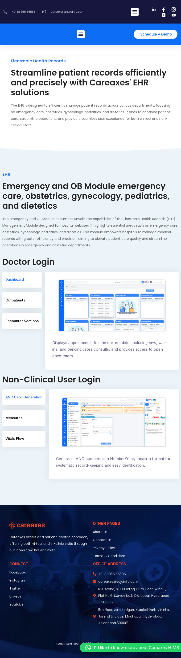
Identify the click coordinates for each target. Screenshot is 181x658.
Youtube (16, 604)
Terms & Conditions (109, 556)
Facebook (17, 572)
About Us (100, 532)
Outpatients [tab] (15, 300)
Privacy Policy (104, 548)
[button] (135, 12)
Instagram (17, 580)
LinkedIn (15, 596)
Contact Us (102, 540)
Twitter (15, 588)
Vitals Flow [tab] (14, 438)
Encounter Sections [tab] (22, 320)
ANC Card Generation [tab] (23, 397)
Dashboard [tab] (14, 279)
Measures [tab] (13, 418)
